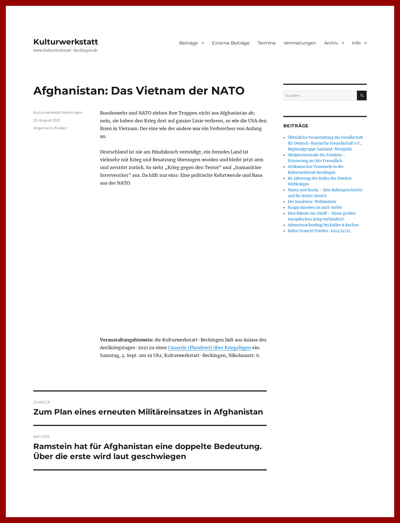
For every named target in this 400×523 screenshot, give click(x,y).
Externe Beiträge (231, 43)
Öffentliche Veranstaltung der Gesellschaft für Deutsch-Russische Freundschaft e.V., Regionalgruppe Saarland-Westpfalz (325, 143)
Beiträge (188, 43)
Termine (267, 43)
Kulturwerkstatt (65, 41)
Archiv (331, 43)
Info (356, 43)
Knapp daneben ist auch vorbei (315, 207)
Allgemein (42, 128)
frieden (60, 128)
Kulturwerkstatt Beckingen (57, 112)
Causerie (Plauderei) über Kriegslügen (209, 347)
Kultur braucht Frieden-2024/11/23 (319, 231)
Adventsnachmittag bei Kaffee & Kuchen (323, 225)
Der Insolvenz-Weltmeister (312, 201)
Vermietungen (300, 43)
